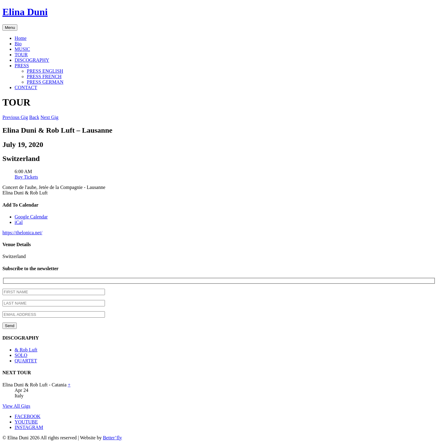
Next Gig (49, 117)
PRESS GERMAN (45, 82)
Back (34, 117)
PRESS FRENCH (44, 76)
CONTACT (26, 87)
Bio (18, 43)
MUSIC (22, 49)
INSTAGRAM (29, 427)
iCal (19, 222)
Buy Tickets (26, 177)
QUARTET (26, 360)
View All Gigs (16, 406)
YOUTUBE (26, 421)
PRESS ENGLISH (45, 71)
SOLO (21, 355)
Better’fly (112, 437)
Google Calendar (31, 216)
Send (9, 325)
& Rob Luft (26, 349)
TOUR (21, 54)
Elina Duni (25, 11)
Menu (10, 27)
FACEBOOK (27, 416)
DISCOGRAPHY (32, 60)
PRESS (22, 65)
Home (20, 38)
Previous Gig (15, 117)
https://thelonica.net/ (22, 232)
